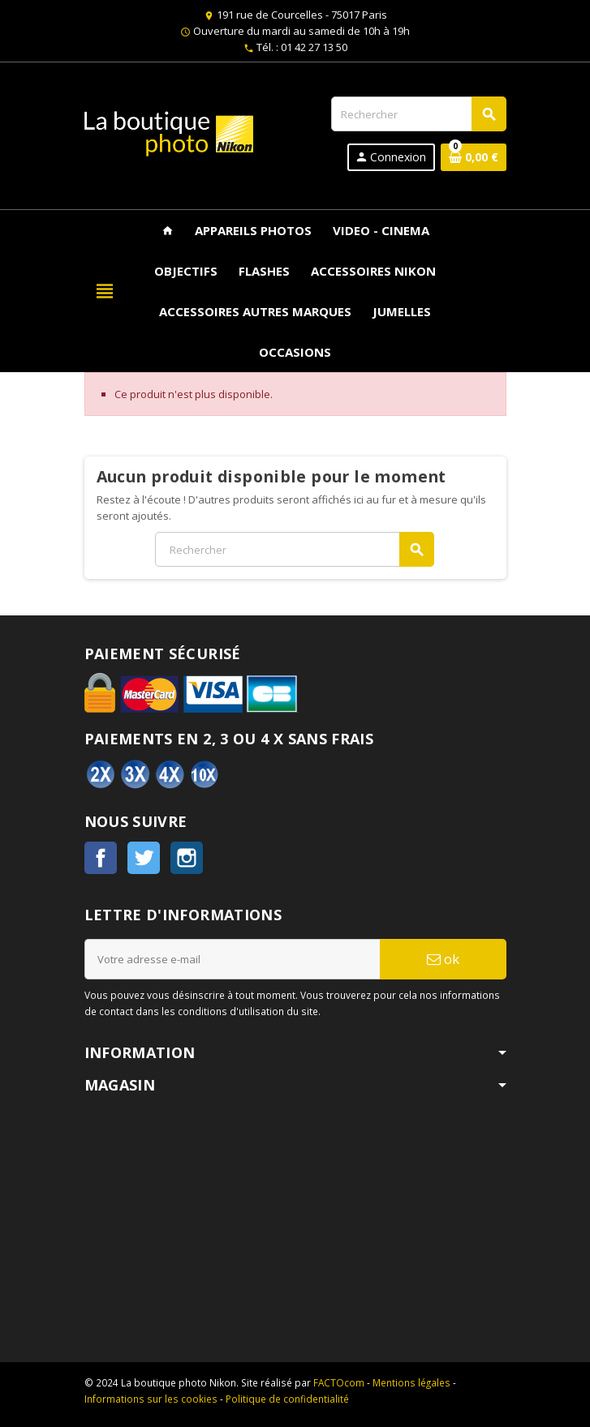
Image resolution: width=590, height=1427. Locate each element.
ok (443, 958)
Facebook (100, 858)
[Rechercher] (418, 113)
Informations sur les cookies (150, 1398)
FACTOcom (338, 1382)
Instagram (186, 858)
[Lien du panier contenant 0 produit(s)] (473, 157)
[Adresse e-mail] (232, 959)
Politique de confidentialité (287, 1398)
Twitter (143, 858)
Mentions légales (411, 1382)
